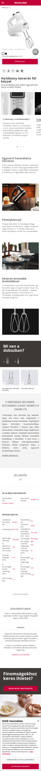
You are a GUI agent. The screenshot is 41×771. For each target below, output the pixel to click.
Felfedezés (5, 8)
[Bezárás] (38, 721)
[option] (17, 118)
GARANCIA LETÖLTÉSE (20, 655)
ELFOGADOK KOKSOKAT (20, 766)
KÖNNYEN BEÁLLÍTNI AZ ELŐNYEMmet (20, 760)
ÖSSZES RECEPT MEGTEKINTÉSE (21, 688)
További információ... (10, 455)
